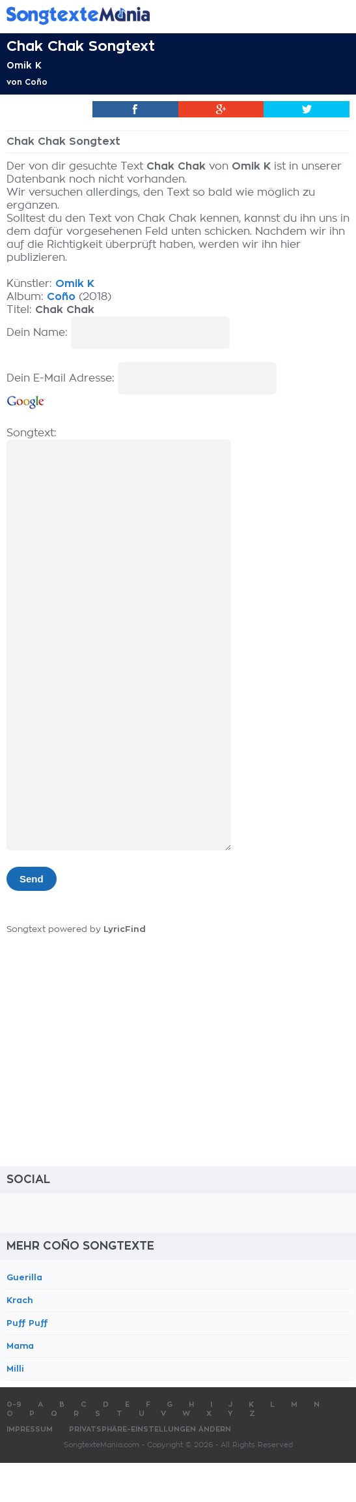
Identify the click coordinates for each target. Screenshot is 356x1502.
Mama (20, 1346)
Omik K (24, 65)
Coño (36, 82)
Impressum (30, 1429)
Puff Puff (27, 1323)
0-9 (14, 1404)
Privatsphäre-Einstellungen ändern (150, 1429)
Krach (20, 1300)
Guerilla (24, 1277)
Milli (15, 1368)
